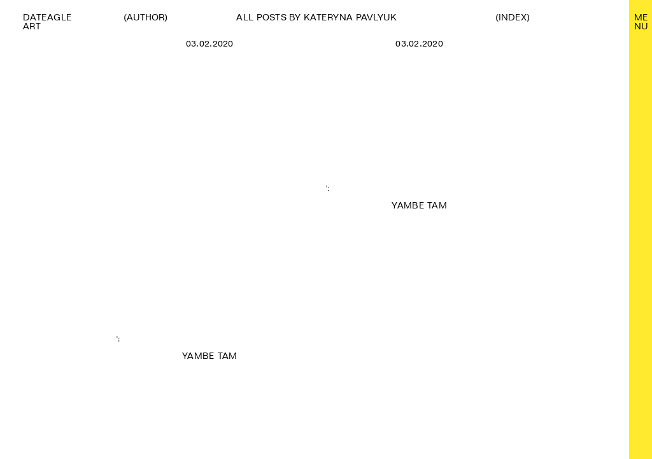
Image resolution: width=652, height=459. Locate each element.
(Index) (512, 17)
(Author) (145, 17)
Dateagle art (47, 21)
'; (210, 209)
